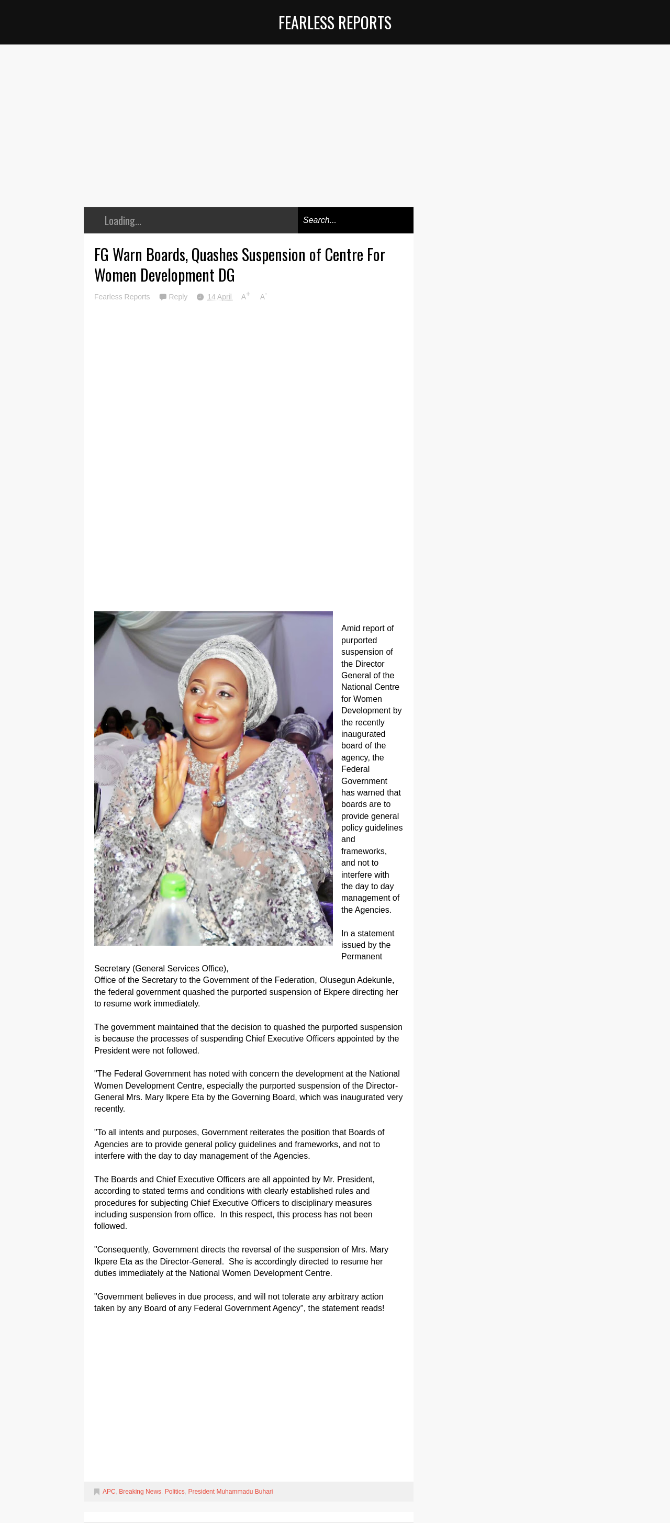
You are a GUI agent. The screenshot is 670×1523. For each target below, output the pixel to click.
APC (109, 1491)
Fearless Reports (335, 22)
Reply (179, 297)
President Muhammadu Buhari (230, 1491)
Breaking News (140, 1491)
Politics (175, 1491)
